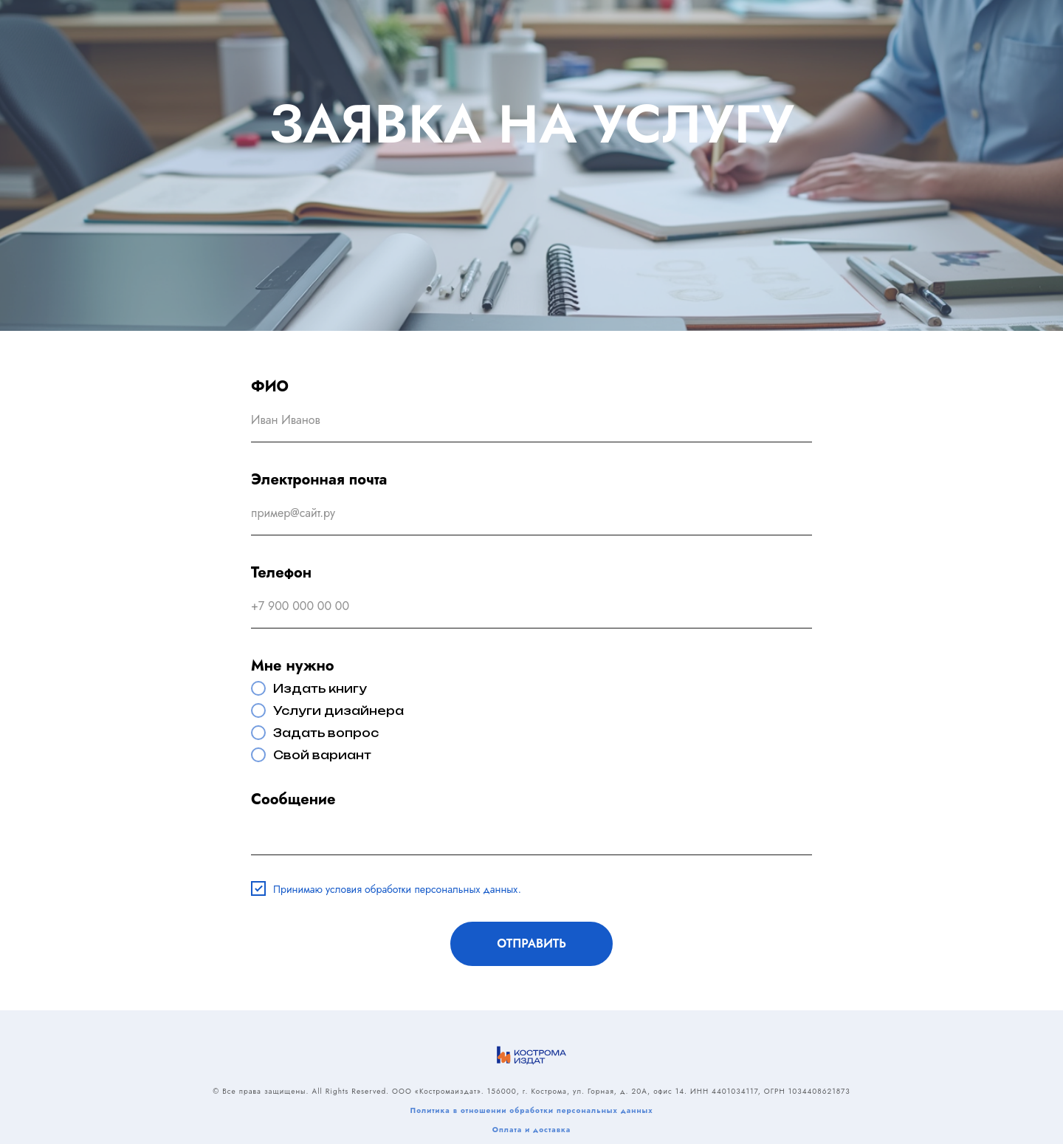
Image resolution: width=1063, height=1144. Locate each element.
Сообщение (293, 799)
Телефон (281, 572)
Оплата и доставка (531, 1129)
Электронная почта (319, 479)
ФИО (270, 386)
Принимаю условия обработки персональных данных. (397, 889)
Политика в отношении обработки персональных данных (531, 1110)
